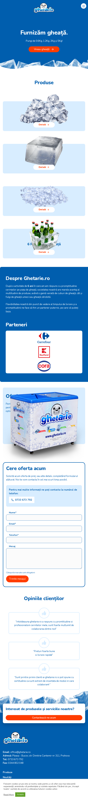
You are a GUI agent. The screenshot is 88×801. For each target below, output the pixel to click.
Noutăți (7, 777)
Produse (7, 772)
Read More (9, 794)
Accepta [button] (20, 794)
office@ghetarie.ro (20, 752)
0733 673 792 (15, 759)
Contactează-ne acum (44, 717)
